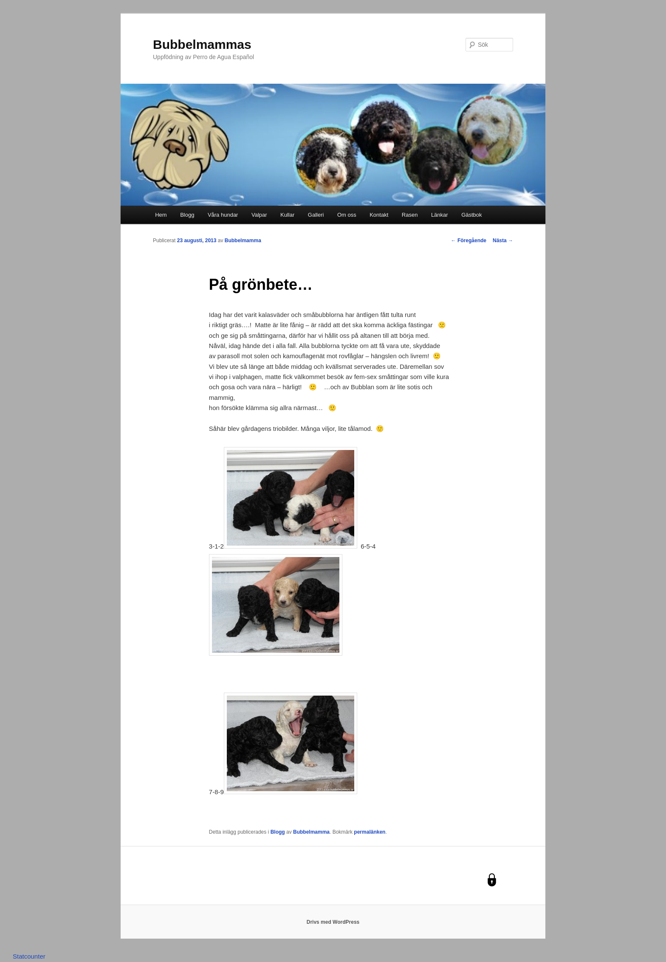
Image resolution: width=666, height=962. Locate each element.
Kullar (287, 215)
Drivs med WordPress (333, 922)
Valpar (259, 215)
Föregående (468, 240)
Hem (160, 215)
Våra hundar (223, 215)
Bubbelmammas (202, 44)
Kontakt (379, 215)
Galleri (316, 215)
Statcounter (29, 956)
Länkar (439, 215)
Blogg (187, 215)
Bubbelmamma (243, 240)
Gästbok (471, 215)
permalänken (369, 832)
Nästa (503, 240)
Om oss (346, 215)
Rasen (410, 215)
